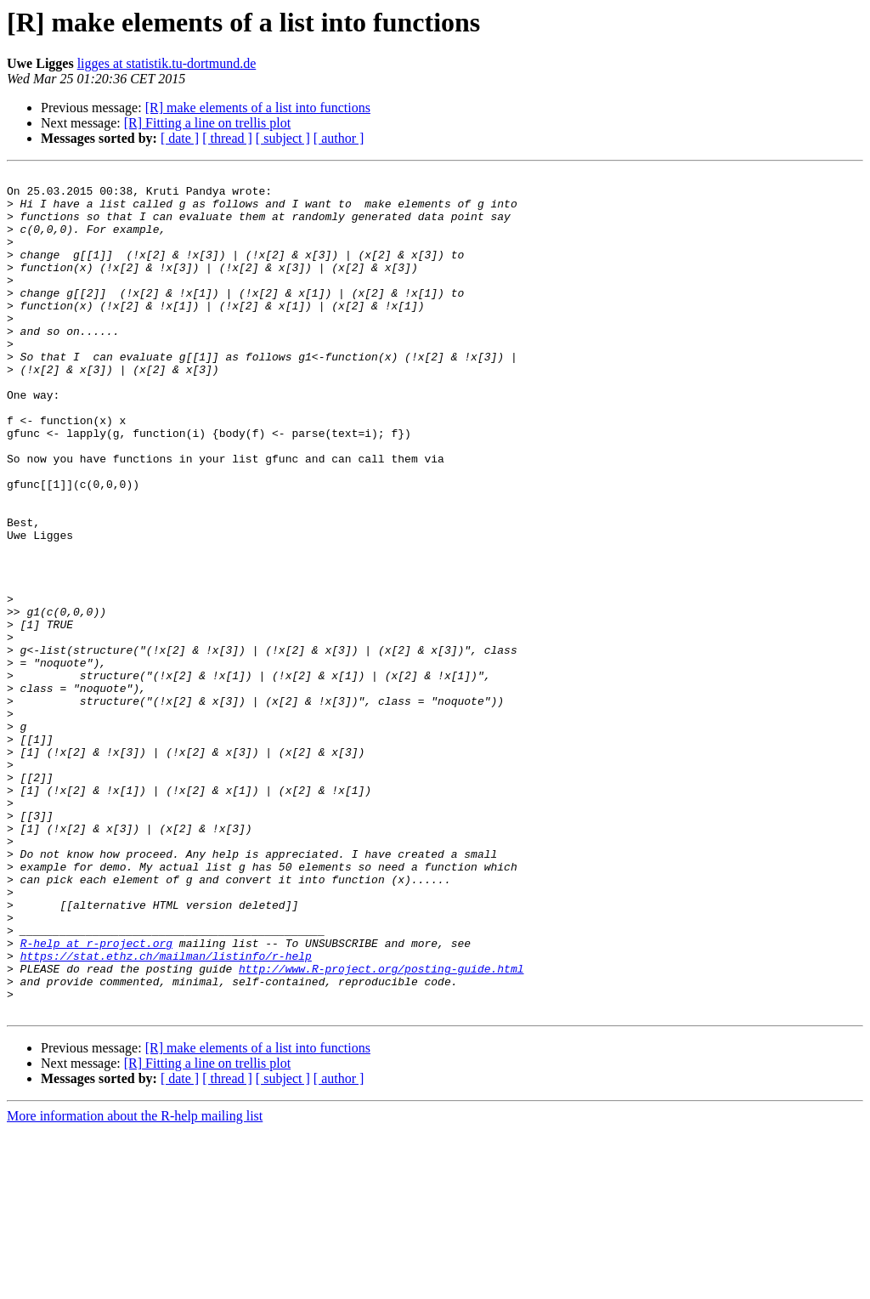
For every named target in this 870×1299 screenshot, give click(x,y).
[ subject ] (283, 138)
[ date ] (180, 138)
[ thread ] (227, 138)
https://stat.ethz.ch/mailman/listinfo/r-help (166, 1113)
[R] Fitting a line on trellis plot (207, 123)
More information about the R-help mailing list (135, 1284)
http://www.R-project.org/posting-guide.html (381, 1129)
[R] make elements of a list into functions (257, 107)
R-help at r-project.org (96, 1098)
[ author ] (339, 138)
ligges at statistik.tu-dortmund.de (167, 63)
